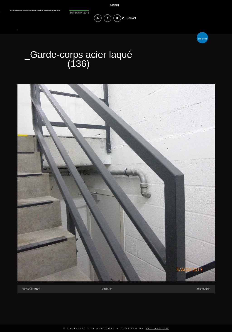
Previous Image (31, 289)
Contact (131, 18)
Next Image (203, 289)
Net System (157, 328)
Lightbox (106, 289)
